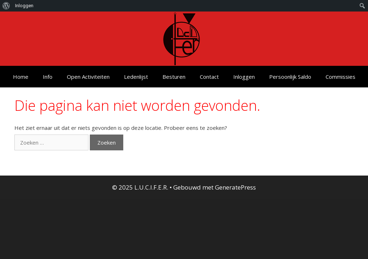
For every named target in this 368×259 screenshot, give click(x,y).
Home (20, 76)
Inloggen (244, 76)
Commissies (340, 76)
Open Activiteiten (88, 76)
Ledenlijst (136, 76)
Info (47, 76)
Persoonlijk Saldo (290, 76)
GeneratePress (235, 187)
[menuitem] (6, 6)
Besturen (173, 76)
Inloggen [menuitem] (24, 5)
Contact (209, 76)
